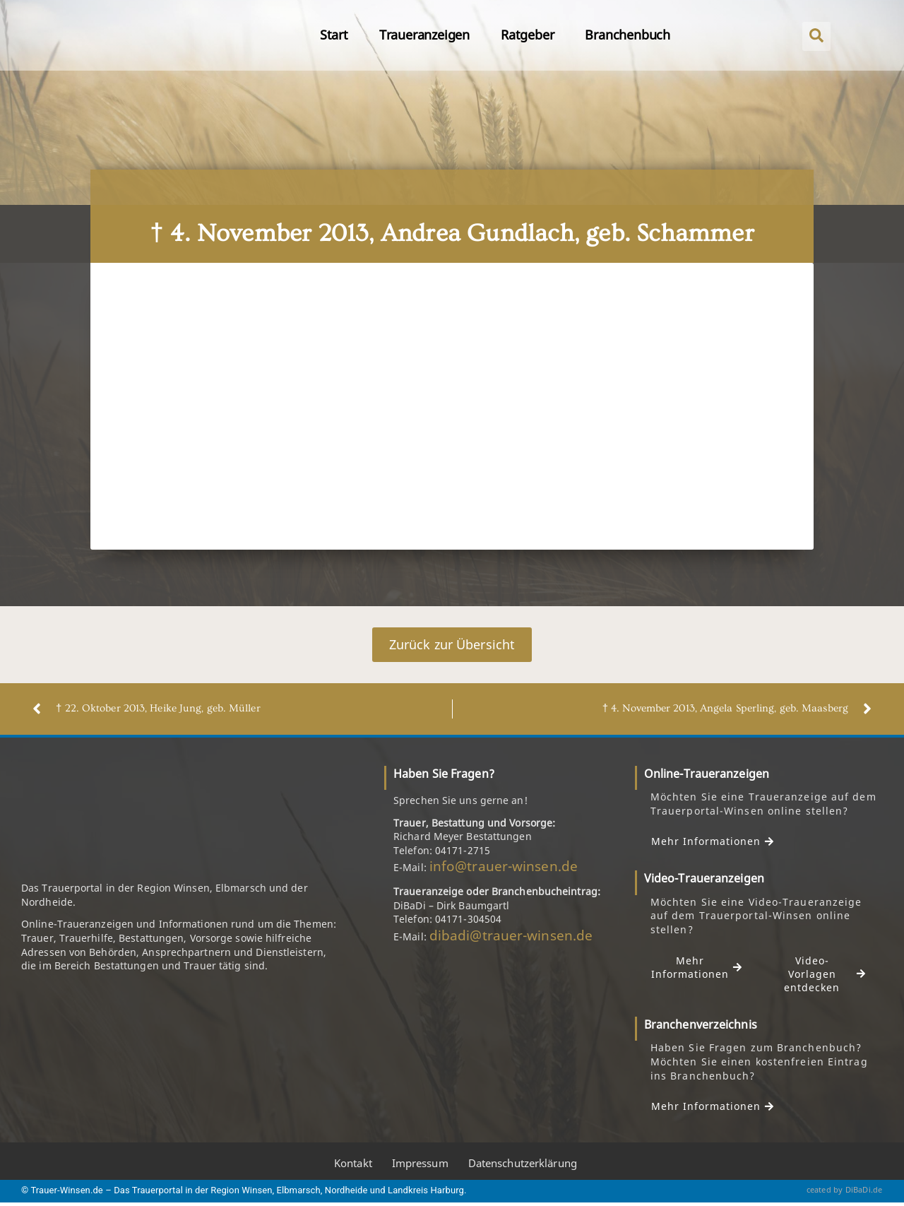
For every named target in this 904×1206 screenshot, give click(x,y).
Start (334, 34)
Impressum (420, 1164)
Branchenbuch (627, 34)
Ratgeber (527, 34)
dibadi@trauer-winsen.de (511, 935)
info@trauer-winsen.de (503, 867)
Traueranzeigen (424, 34)
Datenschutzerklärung (522, 1164)
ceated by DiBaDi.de (845, 1190)
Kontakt (353, 1164)
